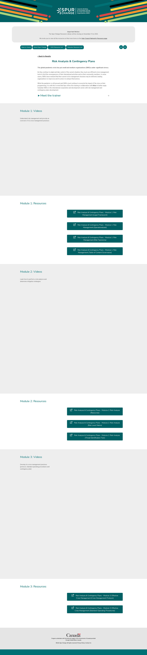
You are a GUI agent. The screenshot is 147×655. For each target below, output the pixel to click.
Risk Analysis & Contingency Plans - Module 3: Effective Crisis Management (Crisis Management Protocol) (95, 596)
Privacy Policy (81, 643)
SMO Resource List (57, 47)
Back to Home (26, 47)
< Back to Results (44, 56)
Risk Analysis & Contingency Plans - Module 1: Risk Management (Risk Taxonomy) (94, 238)
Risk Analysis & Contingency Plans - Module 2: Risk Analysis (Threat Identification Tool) (95, 436)
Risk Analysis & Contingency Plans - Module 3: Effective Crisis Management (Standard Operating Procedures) (95, 609)
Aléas (95, 85)
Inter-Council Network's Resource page (94, 38)
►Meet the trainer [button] (49, 95)
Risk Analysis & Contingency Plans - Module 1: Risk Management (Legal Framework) (94, 213)
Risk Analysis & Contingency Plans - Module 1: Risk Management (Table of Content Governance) (94, 251)
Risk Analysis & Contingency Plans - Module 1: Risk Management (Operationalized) (94, 226)
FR (125, 47)
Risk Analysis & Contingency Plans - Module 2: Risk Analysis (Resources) (95, 411)
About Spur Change (40, 47)
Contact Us (88, 643)
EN (121, 47)
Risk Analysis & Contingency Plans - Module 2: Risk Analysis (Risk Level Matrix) (95, 423)
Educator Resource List (75, 47)
